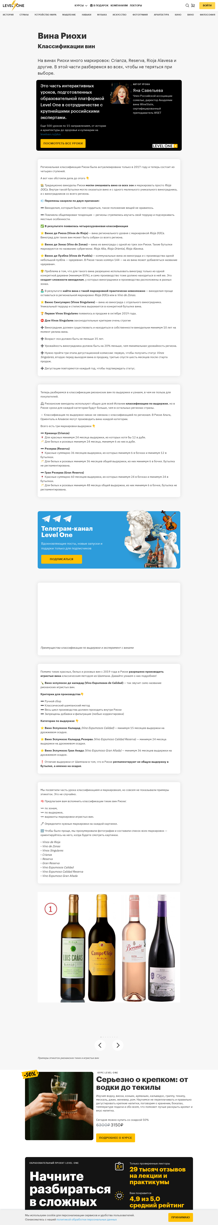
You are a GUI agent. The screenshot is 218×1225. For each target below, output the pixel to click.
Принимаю (180, 1217)
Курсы (79, 5)
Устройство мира (46, 15)
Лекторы (136, 5)
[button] (103, 1037)
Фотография (140, 15)
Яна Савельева (148, 90)
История (8, 15)
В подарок (99, 5)
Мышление (69, 15)
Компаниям (119, 5)
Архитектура (161, 15)
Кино (178, 15)
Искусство (120, 15)
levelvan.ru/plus (51, 134)
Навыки (86, 15)
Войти (207, 5)
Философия (207, 15)
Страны (24, 15)
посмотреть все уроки (63, 143)
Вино (190, 15)
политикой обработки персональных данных (87, 1219)
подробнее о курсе (115, 1137)
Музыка (102, 15)
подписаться (61, 559)
